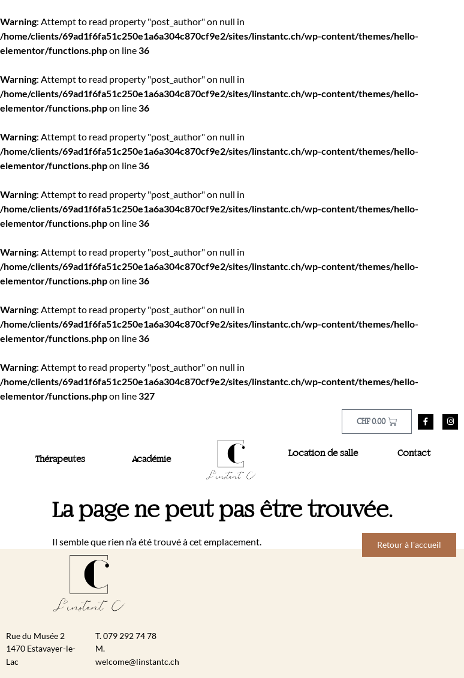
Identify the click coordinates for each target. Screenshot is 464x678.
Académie (151, 459)
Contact (413, 453)
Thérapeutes (60, 459)
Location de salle (323, 453)
